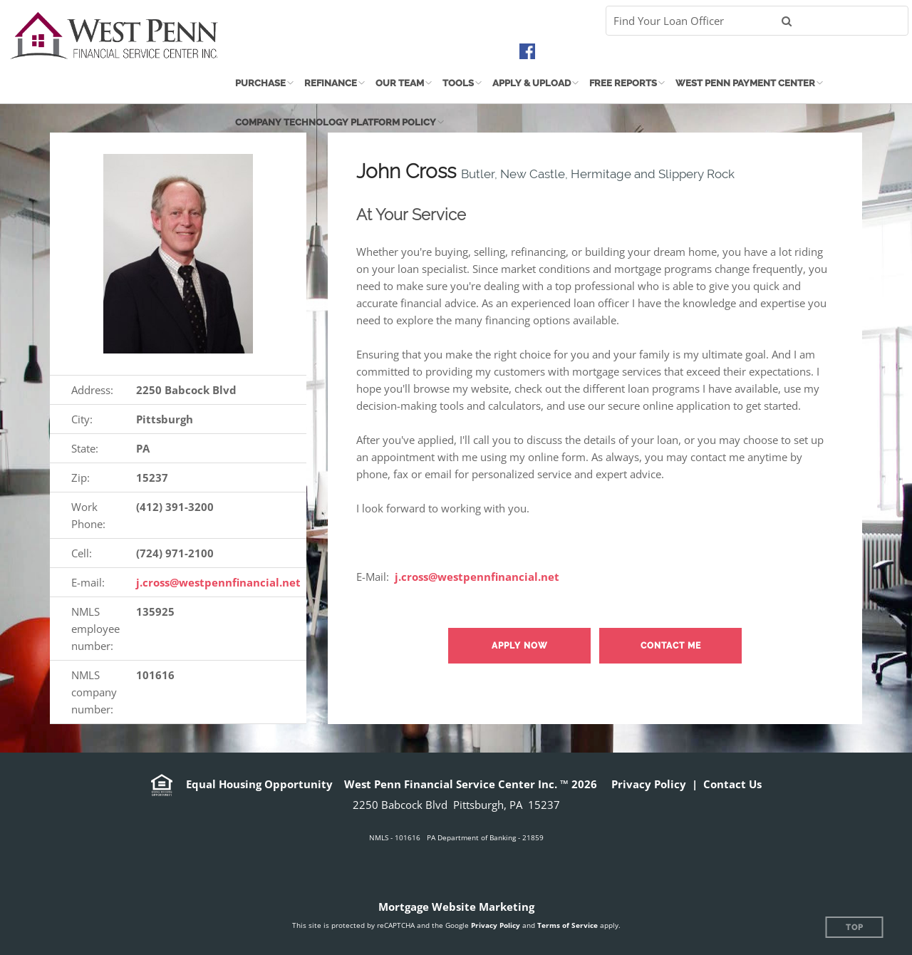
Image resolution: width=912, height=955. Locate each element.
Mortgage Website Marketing (456, 906)
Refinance (330, 83)
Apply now (520, 646)
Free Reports (623, 83)
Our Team (399, 83)
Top (855, 927)
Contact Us (732, 784)
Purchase (260, 83)
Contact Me (671, 646)
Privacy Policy (648, 784)
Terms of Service (567, 925)
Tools (458, 83)
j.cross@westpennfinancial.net (218, 582)
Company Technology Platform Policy (335, 122)
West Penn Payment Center (745, 83)
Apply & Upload (531, 83)
